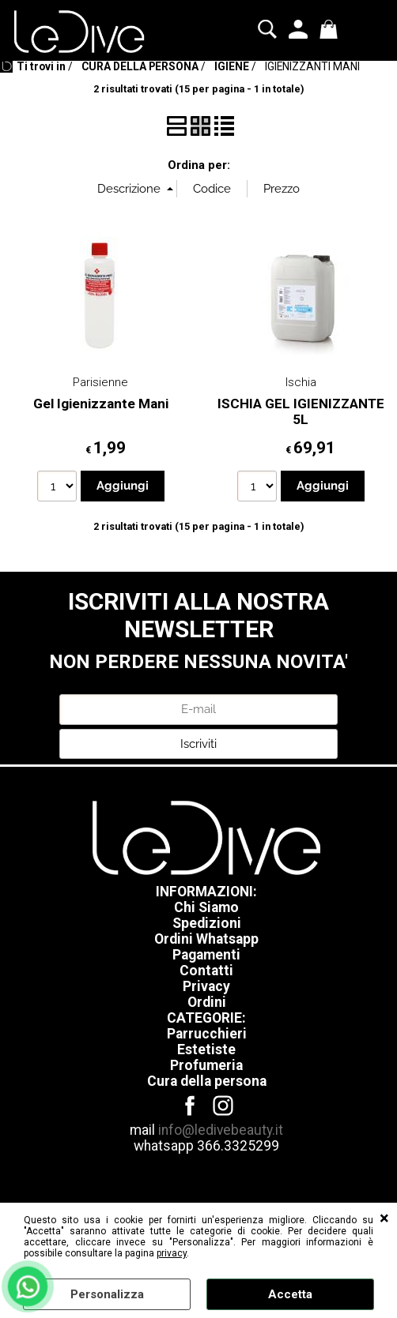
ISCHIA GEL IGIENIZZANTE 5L (300, 412)
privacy (172, 1253)
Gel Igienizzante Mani (100, 403)
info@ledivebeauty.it (220, 1130)
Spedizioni (206, 923)
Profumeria (206, 1065)
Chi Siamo (206, 907)
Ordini (206, 1002)
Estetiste (206, 1049)
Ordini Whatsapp (206, 939)
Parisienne (100, 382)
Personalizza (107, 1294)
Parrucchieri (207, 1034)
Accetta (290, 1294)
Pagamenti (206, 955)
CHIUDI (384, 1218)
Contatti (206, 970)
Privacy (206, 986)
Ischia (300, 382)
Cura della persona (207, 1081)
